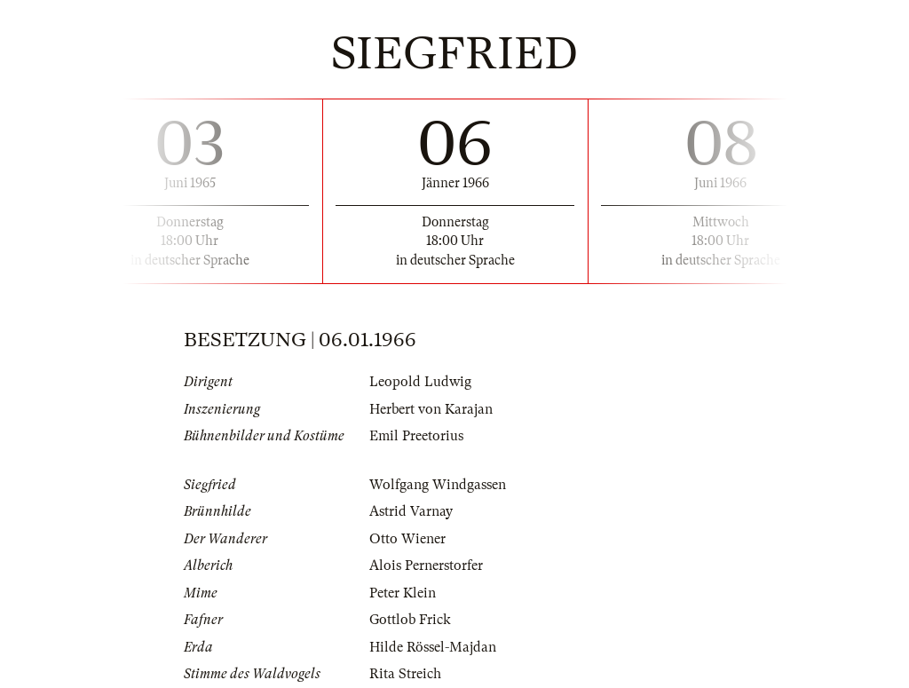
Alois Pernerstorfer (426, 565)
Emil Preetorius (416, 436)
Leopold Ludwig (420, 382)
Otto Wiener (407, 539)
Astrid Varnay (411, 511)
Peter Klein (402, 593)
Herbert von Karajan (431, 409)
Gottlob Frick (410, 620)
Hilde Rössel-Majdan (432, 647)
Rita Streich (405, 674)
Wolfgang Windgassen (437, 485)
